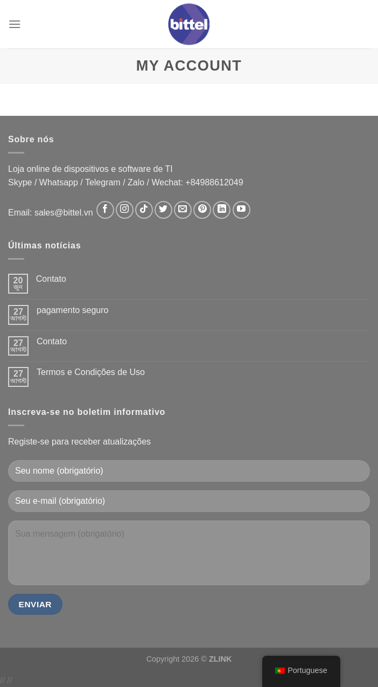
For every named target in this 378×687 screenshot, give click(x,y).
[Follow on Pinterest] (202, 210)
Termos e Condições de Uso (91, 372)
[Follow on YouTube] (241, 210)
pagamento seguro (72, 310)
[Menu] (14, 24)
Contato (51, 278)
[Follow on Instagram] (125, 210)
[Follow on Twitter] (163, 210)
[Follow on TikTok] (144, 210)
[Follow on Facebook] (105, 210)
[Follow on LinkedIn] (221, 210)
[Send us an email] (183, 210)
